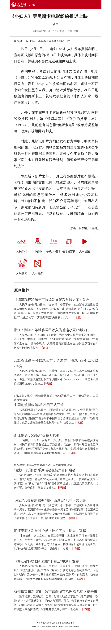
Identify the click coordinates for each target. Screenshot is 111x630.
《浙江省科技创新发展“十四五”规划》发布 (46, 561)
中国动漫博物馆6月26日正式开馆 (39, 405)
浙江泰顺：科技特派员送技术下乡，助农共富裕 (50, 531)
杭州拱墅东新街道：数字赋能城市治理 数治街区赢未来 (55, 592)
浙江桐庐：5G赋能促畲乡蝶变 (36, 435)
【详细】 (77, 317)
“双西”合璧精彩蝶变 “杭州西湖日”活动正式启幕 (50, 500)
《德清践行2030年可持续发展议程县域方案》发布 (52, 300)
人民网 (32, 5)
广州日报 (72, 31)
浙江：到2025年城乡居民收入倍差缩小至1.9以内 (50, 330)
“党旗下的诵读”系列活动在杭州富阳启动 (44, 470)
